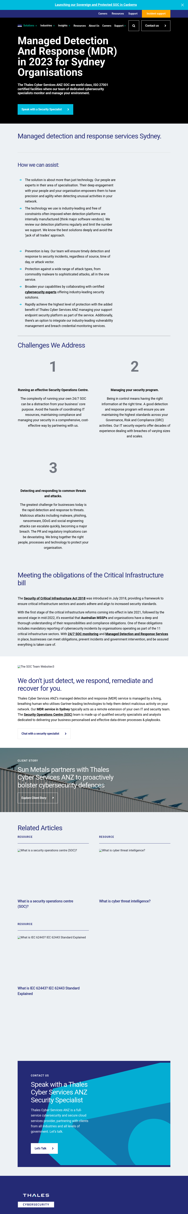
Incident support (156, 13)
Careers (102, 13)
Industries (47, 25)
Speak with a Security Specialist (45, 109)
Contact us (156, 25)
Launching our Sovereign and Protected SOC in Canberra (96, 5)
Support (133, 13)
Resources (118, 13)
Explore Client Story (37, 798)
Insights (64, 25)
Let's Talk (44, 1148)
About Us (94, 26)
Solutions (30, 25)
